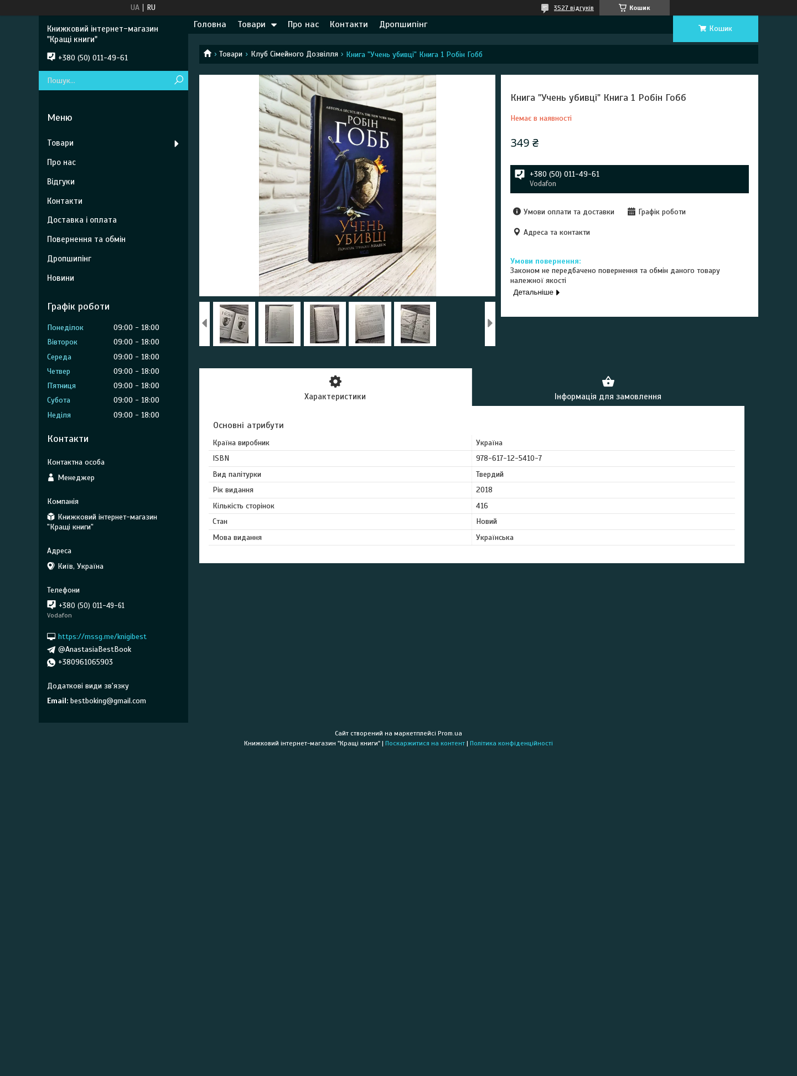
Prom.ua (450, 733)
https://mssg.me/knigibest (102, 636)
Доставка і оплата (82, 220)
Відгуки (61, 182)
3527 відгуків (574, 8)
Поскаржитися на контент (425, 743)
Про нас (303, 24)
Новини (60, 278)
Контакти (349, 24)
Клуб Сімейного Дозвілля (294, 54)
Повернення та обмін (86, 239)
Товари (251, 24)
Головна (210, 24)
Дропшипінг (403, 24)
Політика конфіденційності (511, 743)
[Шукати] (178, 80)
